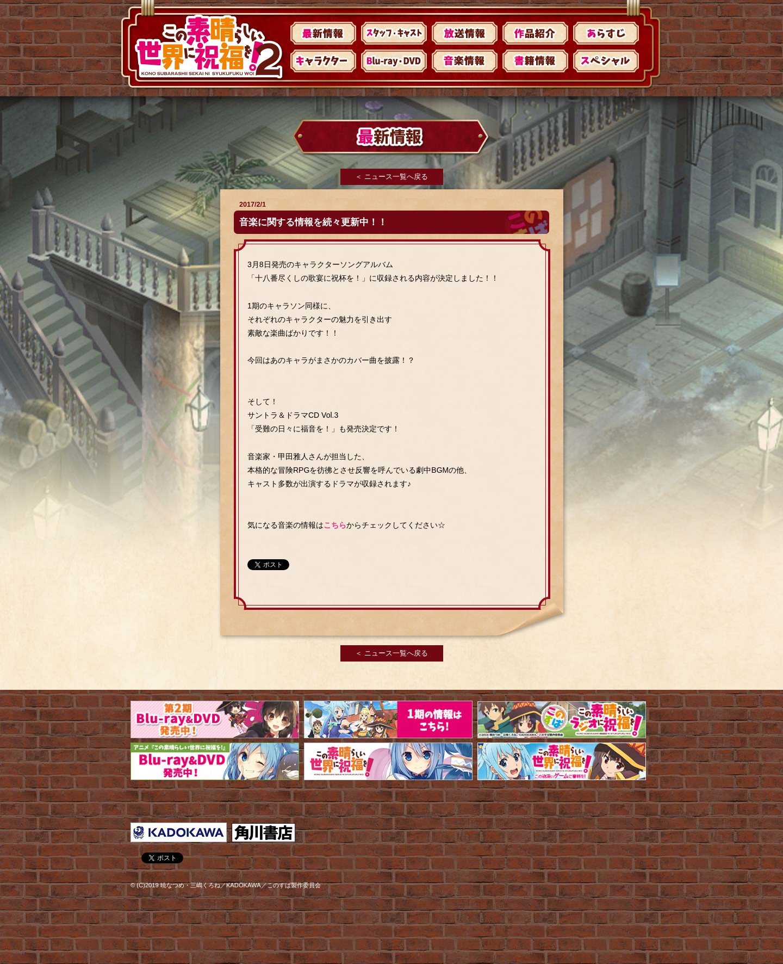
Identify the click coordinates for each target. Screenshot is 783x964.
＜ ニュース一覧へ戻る (391, 177)
